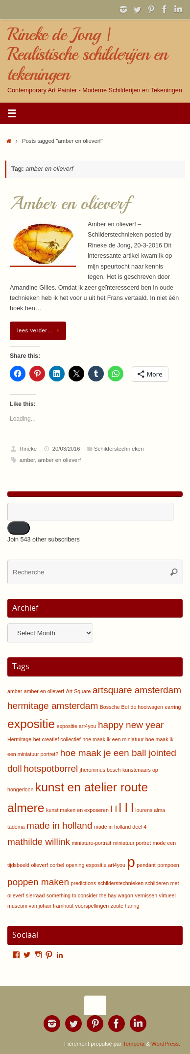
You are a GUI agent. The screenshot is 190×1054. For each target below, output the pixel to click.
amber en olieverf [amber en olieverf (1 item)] (44, 691)
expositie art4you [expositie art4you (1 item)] (76, 726)
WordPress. (165, 1044)
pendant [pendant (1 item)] (146, 865)
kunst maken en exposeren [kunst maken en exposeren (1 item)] (77, 810)
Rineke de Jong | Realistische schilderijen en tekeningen (87, 54)
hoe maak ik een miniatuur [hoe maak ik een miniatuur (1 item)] (112, 739)
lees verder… (39, 330)
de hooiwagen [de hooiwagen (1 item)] (147, 707)
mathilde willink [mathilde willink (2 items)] (38, 842)
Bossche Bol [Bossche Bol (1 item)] (114, 707)
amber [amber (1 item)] (14, 691)
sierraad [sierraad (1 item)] (35, 895)
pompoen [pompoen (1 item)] (168, 865)
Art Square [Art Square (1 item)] (78, 691)
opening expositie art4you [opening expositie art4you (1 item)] (95, 865)
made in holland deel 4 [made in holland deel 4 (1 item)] (120, 827)
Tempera (133, 1044)
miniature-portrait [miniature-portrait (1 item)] (92, 843)
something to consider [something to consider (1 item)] (72, 895)
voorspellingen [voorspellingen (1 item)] (92, 906)
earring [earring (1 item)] (173, 707)
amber (27, 460)
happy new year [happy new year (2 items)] (131, 725)
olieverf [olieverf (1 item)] (39, 865)
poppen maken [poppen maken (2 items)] (38, 882)
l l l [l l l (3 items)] (126, 807)
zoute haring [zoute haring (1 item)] (125, 906)
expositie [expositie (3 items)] (31, 723)
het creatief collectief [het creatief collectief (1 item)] (57, 739)
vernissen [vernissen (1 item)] (146, 895)
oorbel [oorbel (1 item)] (56, 865)
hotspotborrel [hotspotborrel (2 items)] (51, 768)
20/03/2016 (66, 449)
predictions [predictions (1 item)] (83, 883)
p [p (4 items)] (131, 862)
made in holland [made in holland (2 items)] (59, 825)
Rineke (28, 449)
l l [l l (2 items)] (113, 809)
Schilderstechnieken (118, 449)
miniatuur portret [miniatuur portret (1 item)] (132, 843)
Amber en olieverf (69, 203)
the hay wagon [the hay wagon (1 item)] (116, 895)
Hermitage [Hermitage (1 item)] (19, 739)
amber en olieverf (59, 460)
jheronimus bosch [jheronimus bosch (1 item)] (100, 770)
